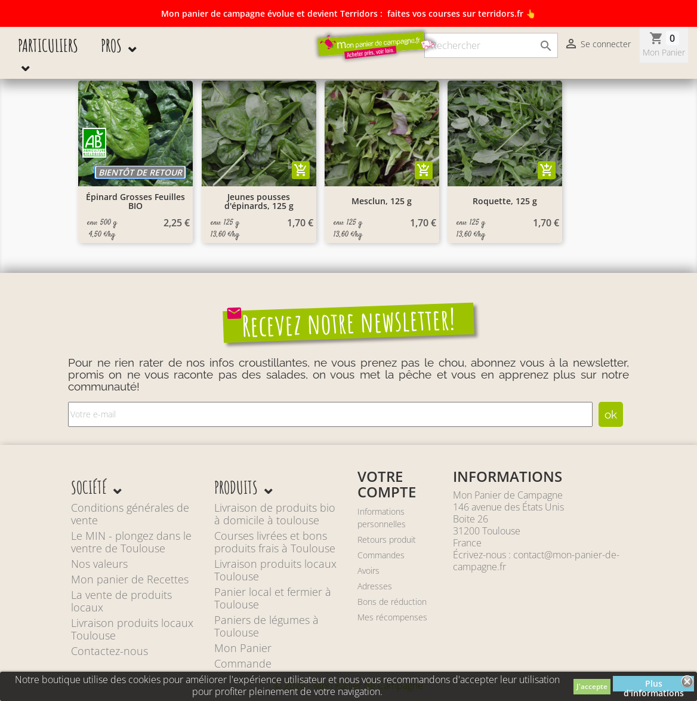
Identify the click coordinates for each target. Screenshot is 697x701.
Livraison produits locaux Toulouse (132, 629)
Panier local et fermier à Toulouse (272, 598)
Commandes (381, 555)
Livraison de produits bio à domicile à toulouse (274, 513)
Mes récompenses (392, 617)
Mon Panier (243, 648)
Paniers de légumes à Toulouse (266, 626)
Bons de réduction (392, 601)
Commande (243, 663)
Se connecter (597, 45)
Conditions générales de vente (130, 513)
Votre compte (386, 484)
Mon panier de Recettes (130, 579)
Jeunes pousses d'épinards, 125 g (259, 201)
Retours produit (386, 539)
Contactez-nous (109, 651)
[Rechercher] (491, 45)
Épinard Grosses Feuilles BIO (135, 201)
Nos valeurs (99, 564)
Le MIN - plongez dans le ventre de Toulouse (131, 541)
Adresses (374, 586)
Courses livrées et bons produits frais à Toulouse (274, 541)
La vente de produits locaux (121, 601)
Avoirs (368, 570)
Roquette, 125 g (505, 200)
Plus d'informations (654, 684)
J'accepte (591, 686)
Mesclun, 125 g (381, 200)
